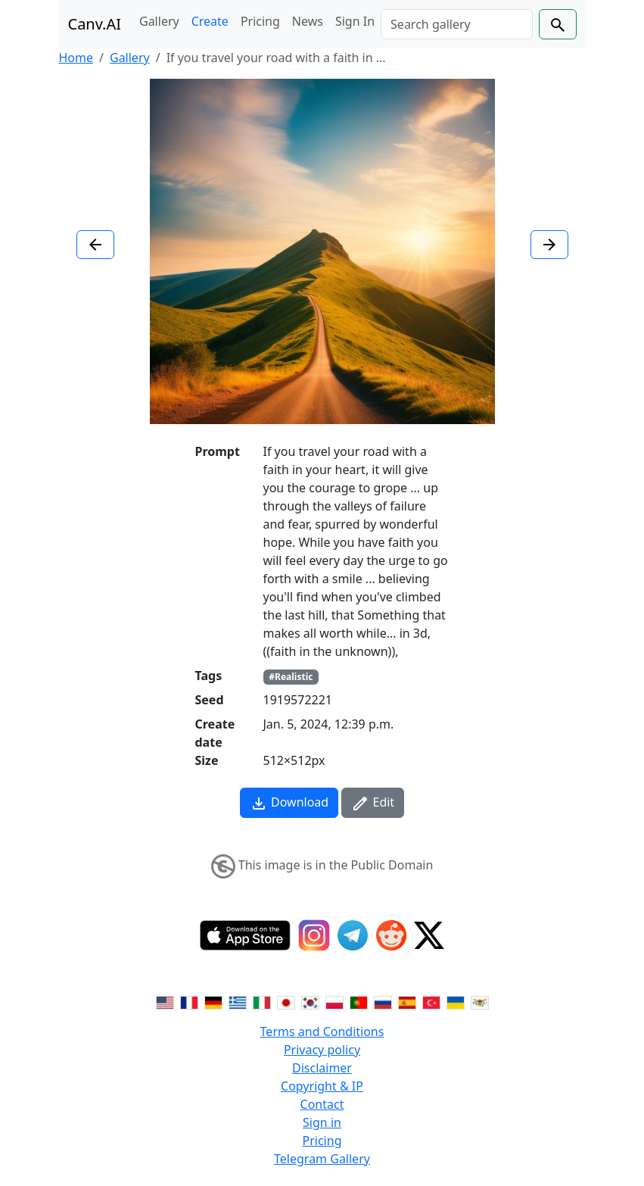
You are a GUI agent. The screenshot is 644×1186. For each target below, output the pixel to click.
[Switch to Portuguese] (359, 1001)
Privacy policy (322, 1049)
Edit (372, 803)
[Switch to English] (165, 1001)
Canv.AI (95, 24)
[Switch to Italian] (262, 1001)
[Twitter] (429, 935)
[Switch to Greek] (238, 1001)
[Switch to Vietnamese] (480, 1001)
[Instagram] (314, 935)
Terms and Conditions (322, 1031)
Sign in (322, 1122)
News (307, 21)
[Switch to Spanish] (407, 1001)
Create (210, 21)
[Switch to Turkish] (431, 1001)
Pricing (260, 21)
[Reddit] (391, 935)
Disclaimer (322, 1068)
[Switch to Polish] (334, 1001)
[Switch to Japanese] (286, 1001)
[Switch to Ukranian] (455, 1001)
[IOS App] (245, 935)
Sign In (355, 21)
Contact (322, 1104)
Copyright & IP (322, 1086)
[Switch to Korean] (310, 1001)
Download (289, 803)
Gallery (159, 21)
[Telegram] (353, 935)
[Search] (456, 24)
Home (76, 57)
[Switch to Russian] (383, 1001)
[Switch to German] (213, 1001)
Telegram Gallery (322, 1158)
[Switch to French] (189, 1001)
